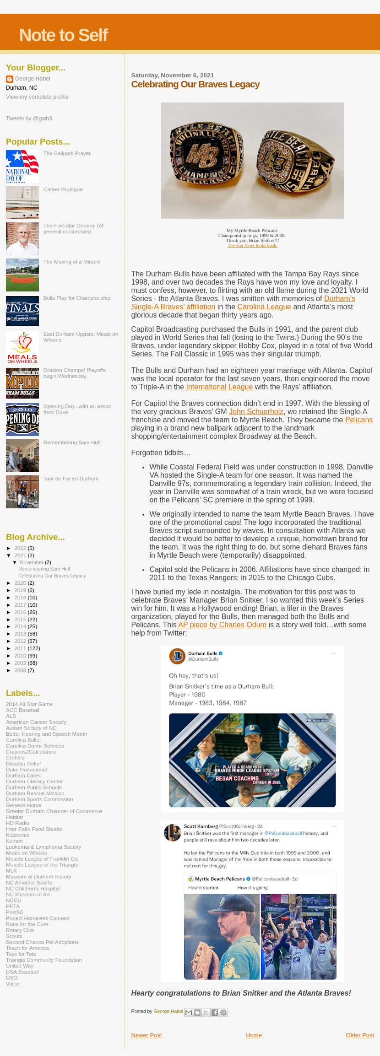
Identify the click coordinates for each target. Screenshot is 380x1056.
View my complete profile (37, 97)
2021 (20, 555)
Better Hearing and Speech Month (46, 734)
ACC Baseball (22, 710)
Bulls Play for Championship (77, 298)
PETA (13, 906)
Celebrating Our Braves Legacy (52, 575)
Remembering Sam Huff (72, 442)
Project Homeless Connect (38, 918)
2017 (20, 605)
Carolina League (264, 307)
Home (254, 1035)
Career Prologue (63, 189)
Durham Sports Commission (39, 799)
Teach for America (27, 948)
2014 (20, 626)
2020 (20, 583)
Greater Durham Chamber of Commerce (54, 811)
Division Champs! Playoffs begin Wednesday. (74, 373)
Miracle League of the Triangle (42, 864)
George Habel (32, 78)
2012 (20, 641)
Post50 (14, 912)
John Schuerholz (256, 411)
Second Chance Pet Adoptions (42, 942)
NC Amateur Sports (29, 882)
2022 (20, 548)
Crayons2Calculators (31, 751)
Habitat (14, 817)
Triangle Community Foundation (44, 960)
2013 (20, 633)
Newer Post (146, 1035)
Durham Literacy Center (34, 781)
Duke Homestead (27, 769)
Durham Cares (23, 775)
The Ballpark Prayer (67, 153)
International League (219, 387)
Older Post (360, 1035)
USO (11, 978)
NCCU (14, 900)
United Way (19, 966)
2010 (20, 655)
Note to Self (63, 35)
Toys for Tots (21, 954)
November (32, 562)
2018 (20, 597)
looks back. (252, 245)
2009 (20, 663)
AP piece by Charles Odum (222, 625)
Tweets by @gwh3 (29, 118)
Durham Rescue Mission (35, 793)
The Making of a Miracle (72, 261)
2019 (20, 590)
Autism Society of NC (31, 728)
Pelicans (359, 420)
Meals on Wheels (26, 853)
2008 (20, 670)
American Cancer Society (36, 722)
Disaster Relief (23, 763)
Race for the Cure (27, 924)
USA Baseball (22, 972)
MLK (11, 870)
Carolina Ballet (23, 740)
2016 (20, 612)
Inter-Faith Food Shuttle (34, 829)
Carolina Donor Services (35, 746)
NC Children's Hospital (33, 888)
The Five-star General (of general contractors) (73, 228)
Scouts (14, 936)
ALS (11, 716)
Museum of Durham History (38, 876)
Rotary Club (20, 930)
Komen (14, 841)
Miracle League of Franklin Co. (42, 859)
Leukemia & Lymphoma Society (43, 847)
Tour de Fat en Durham (71, 478)
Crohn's (15, 757)
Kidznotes (17, 835)
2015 (20, 619)
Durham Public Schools (34, 787)
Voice (12, 983)
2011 (20, 648)
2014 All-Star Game (29, 704)
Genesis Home (24, 805)
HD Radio (17, 823)
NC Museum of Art (28, 894)
